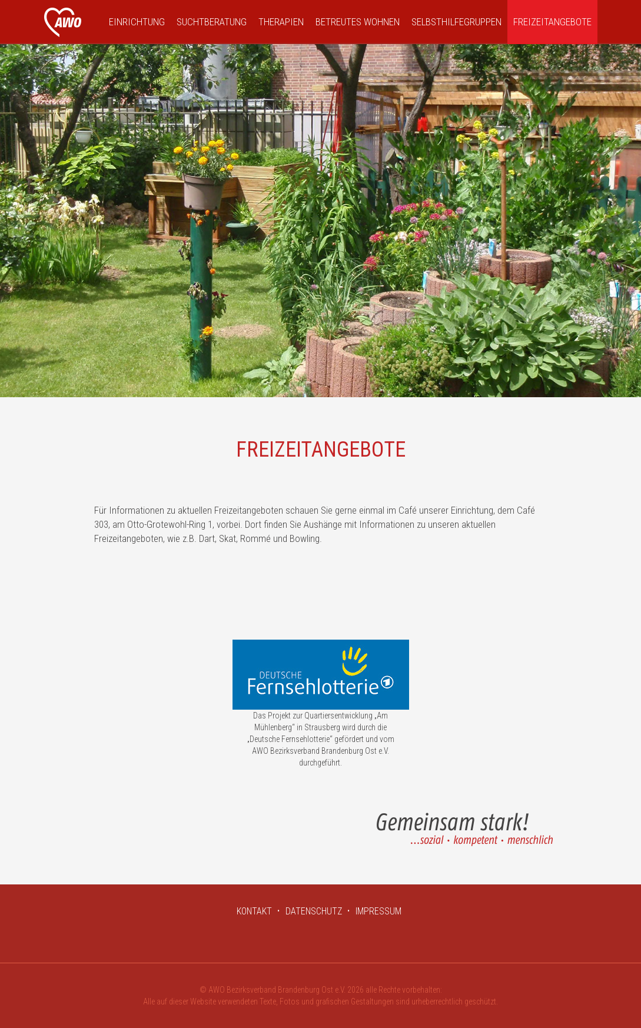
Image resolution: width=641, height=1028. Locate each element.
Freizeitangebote (552, 22)
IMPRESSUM (378, 911)
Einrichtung (137, 22)
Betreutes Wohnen (357, 22)
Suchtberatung (212, 22)
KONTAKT (254, 911)
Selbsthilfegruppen (456, 22)
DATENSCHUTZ (313, 911)
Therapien (281, 22)
